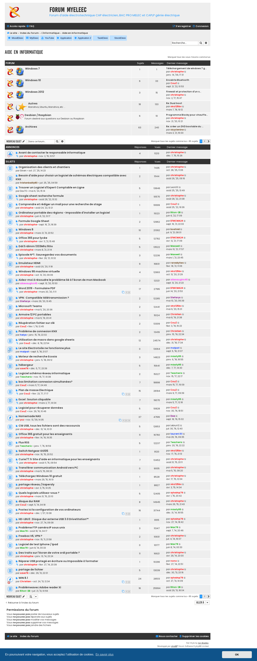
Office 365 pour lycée (33, 238)
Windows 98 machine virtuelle (39, 271)
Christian (176, 314)
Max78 (24, 531)
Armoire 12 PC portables (35, 314)
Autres (32, 103)
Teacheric (26, 376)
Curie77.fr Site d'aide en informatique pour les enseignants (59, 459)
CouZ (173, 83)
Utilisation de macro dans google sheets (46, 339)
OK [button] (237, 654)
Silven (23, 170)
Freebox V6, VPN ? (30, 536)
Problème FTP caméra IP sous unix (42, 527)
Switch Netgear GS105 (33, 451)
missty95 (175, 356)
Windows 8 (26, 229)
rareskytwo (177, 262)
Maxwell (175, 245)
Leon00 (174, 187)
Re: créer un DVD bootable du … (184, 126)
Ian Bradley (203, 643)
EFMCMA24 (176, 220)
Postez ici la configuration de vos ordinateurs (50, 509)
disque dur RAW (29, 501)
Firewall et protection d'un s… (183, 91)
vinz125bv (176, 106)
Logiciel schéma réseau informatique (44, 373)
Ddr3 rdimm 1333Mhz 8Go (36, 246)
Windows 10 (33, 80)
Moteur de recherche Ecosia (38, 356)
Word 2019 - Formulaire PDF (37, 288)
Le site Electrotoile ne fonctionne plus (44, 348)
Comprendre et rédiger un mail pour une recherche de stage (60, 204)
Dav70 (23, 190)
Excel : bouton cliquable (35, 399)
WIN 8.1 (23, 578)
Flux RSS (24, 442)
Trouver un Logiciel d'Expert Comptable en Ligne (51, 187)
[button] (208, 141)
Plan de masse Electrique (36, 390)
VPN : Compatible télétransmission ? (44, 297)
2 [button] (204, 141)
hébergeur (26, 365)
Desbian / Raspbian (38, 115)
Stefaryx (25, 301)
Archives (31, 126)
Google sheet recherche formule (41, 196)
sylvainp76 (176, 492)
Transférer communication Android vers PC (48, 467)
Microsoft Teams (30, 306)
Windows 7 (32, 68)
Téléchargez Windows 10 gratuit (40, 476)
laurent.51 (176, 433)
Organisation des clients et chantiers (44, 167)
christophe (177, 71)
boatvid (175, 229)
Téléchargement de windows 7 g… (186, 68)
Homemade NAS (30, 416)
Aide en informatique (24, 52)
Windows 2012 (34, 92)
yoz (22, 419)
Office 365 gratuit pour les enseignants (45, 434)
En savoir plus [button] (104, 654)
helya (23, 334)
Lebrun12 (175, 425)
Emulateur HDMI (29, 263)
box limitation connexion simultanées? (45, 381)
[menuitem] (30, 26)
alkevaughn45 (28, 283)
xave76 (24, 368)
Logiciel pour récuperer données (41, 408)
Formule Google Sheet (34, 221)
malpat (24, 351)
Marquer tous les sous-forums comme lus (189, 57)
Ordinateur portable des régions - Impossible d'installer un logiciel (64, 212)
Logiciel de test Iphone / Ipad (38, 544)
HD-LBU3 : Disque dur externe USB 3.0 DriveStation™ (54, 519)
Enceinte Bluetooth (177, 79)
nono (173, 560)
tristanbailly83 (28, 182)
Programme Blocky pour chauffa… (187, 114)
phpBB (174, 646)
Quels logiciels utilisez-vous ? (39, 493)
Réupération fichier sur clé (37, 323)
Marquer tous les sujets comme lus (169, 141)
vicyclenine (177, 129)
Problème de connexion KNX (38, 331)
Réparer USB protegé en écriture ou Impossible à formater (58, 561)
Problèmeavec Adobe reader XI (40, 587)
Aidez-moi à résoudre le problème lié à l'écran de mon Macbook (62, 280)
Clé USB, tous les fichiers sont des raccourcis (49, 425)
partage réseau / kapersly (36, 484)
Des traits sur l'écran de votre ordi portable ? (49, 552)
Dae (172, 415)
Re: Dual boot (174, 103)
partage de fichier (31, 569)
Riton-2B (175, 212)
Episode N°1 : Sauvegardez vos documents (48, 254)
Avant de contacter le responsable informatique (52, 152)
